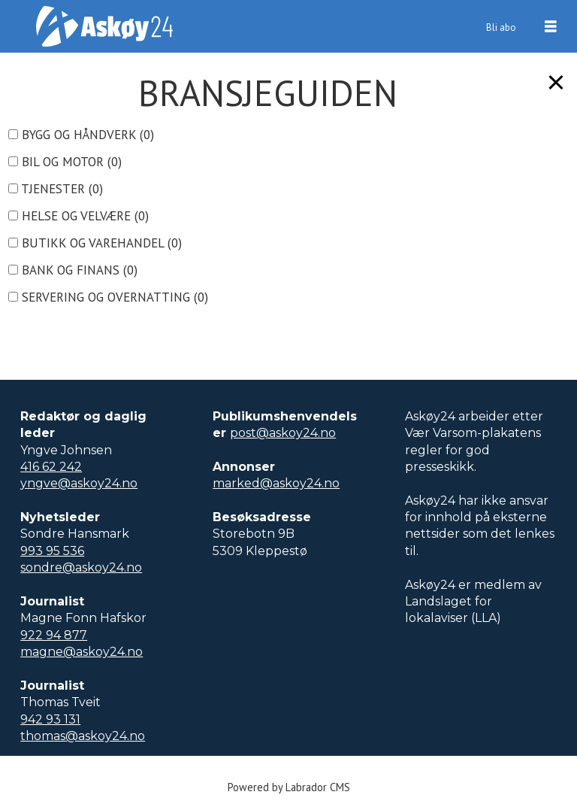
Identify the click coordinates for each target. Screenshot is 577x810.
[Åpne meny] (550, 26)
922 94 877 (53, 635)
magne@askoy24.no (81, 652)
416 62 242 (51, 467)
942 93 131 (50, 719)
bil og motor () (65, 161)
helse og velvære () (78, 216)
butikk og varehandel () (95, 243)
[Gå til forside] (104, 26)
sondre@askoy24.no (81, 567)
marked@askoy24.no (276, 483)
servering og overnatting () (108, 297)
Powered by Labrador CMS (289, 787)
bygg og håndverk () (81, 134)
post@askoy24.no (283, 433)
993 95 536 (52, 551)
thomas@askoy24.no (82, 736)
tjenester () (55, 189)
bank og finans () (72, 270)
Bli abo (501, 27)
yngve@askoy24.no (78, 483)
